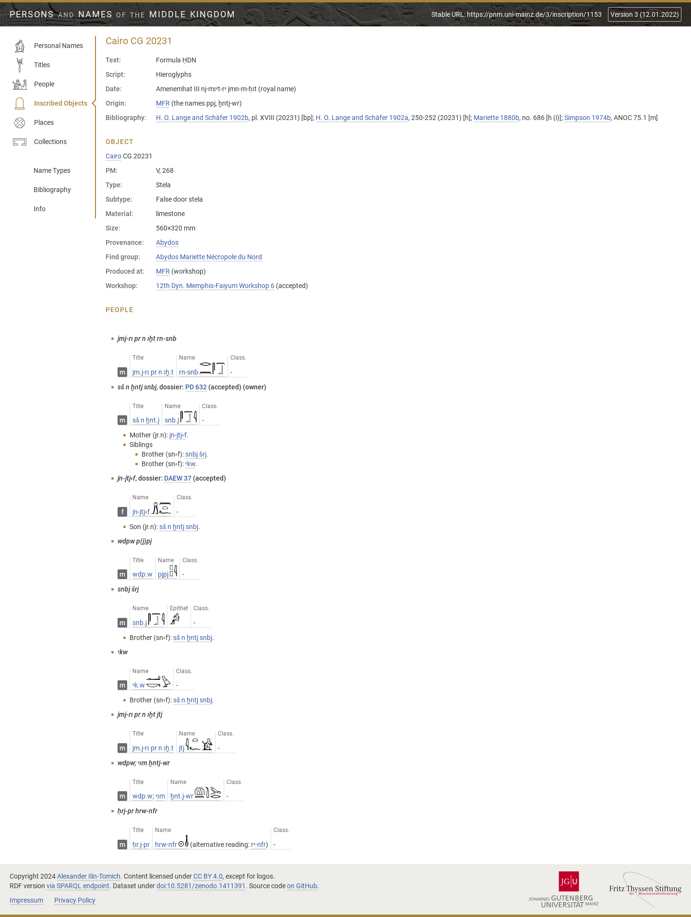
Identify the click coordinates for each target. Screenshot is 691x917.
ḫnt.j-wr (195, 796)
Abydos (167, 242)
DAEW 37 (177, 478)
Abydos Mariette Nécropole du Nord (209, 257)
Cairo (113, 156)
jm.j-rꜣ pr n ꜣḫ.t (153, 372)
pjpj (167, 574)
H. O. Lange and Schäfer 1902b (202, 117)
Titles (31, 65)
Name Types (52, 170)
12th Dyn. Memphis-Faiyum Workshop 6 (215, 286)
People (33, 84)
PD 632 (196, 387)
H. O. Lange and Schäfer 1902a (362, 117)
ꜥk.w (151, 685)
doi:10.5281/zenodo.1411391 (201, 886)
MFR (163, 103)
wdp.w (142, 574)
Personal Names (47, 46)
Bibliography (52, 189)
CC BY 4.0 (208, 876)
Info (40, 209)
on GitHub (302, 886)
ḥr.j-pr (141, 844)
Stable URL (516, 14)
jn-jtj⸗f (151, 512)
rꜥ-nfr (258, 844)
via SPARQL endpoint (78, 886)
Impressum (26, 900)
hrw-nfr (172, 844)
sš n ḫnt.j (145, 420)
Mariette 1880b (496, 117)
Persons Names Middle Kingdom (123, 14)
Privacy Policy (74, 900)
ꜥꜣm (160, 796)
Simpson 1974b (587, 117)
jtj (196, 748)
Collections (39, 142)
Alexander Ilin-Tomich (88, 876)
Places (33, 123)
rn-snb (202, 372)
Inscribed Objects (49, 104)
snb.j (181, 420)
